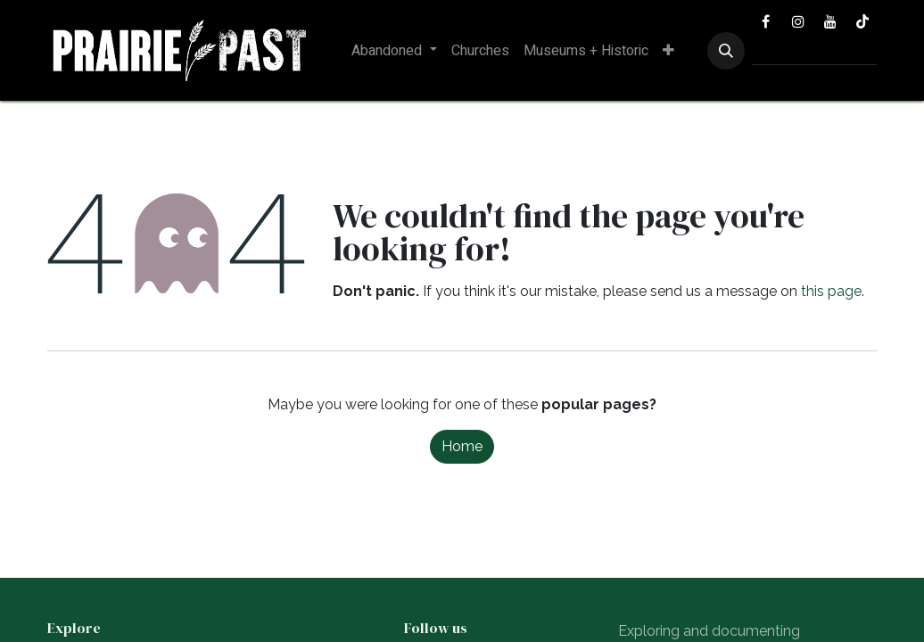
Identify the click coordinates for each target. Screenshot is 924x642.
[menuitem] (393, 51)
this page (831, 291)
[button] (726, 51)
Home (462, 446)
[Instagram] (798, 21)
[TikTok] (862, 21)
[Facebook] (766, 21)
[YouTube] (830, 21)
